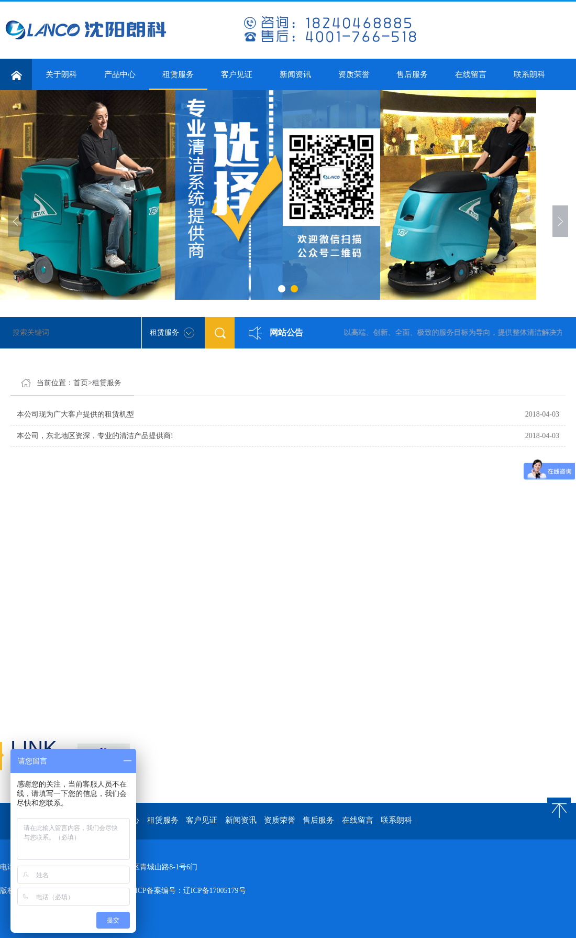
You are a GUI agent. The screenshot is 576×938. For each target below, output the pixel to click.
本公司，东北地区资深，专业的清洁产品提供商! (95, 436)
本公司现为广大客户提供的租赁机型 (75, 414)
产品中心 (120, 74)
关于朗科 (61, 74)
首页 (80, 383)
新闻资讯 (295, 74)
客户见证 (236, 74)
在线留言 (470, 74)
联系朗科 (529, 74)
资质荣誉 (354, 74)
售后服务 (412, 74)
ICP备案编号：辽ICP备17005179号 (190, 891)
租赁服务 (178, 80)
